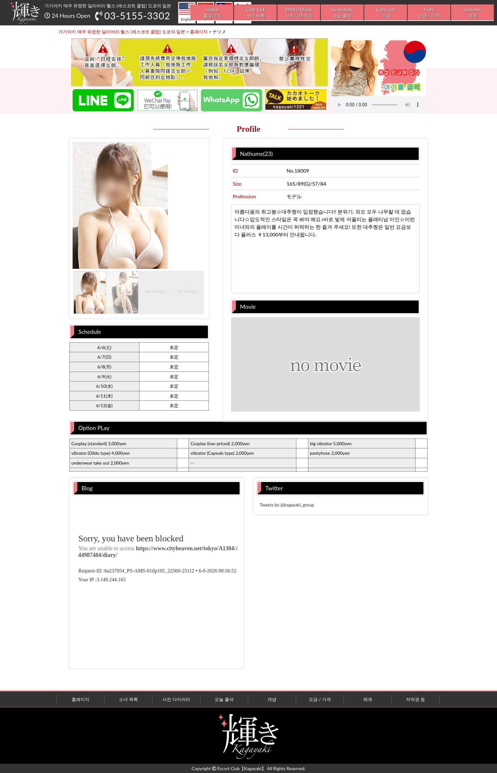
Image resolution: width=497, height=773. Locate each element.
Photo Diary (298, 12)
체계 (367, 699)
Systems (472, 12)
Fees (429, 12)
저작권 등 (415, 699)
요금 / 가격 (320, 699)
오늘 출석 (224, 699)
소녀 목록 (128, 699)
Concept (385, 12)
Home (211, 12)
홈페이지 (80, 699)
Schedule (342, 12)
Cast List (255, 12)
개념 (272, 699)
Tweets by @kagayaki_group (287, 504)
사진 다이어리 (176, 699)
